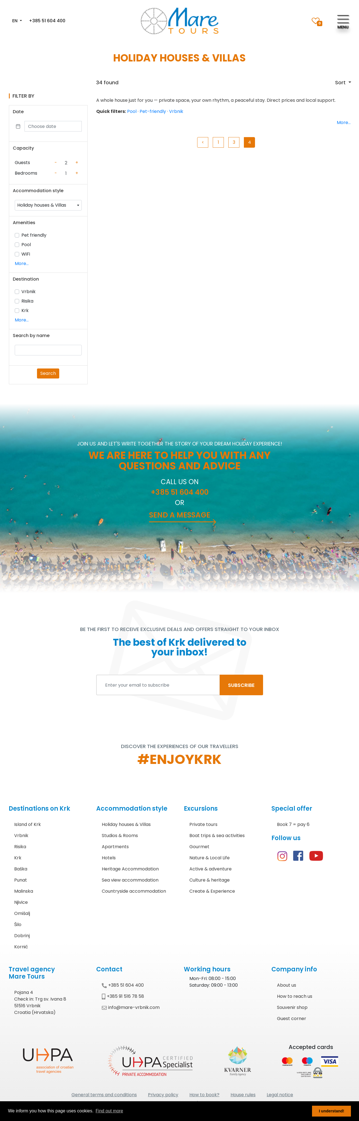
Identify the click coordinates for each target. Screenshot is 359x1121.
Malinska (23, 891)
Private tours (203, 824)
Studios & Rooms (120, 835)
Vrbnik (28, 291)
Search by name (31, 335)
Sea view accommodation (130, 880)
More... (22, 263)
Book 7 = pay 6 (293, 824)
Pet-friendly (153, 111)
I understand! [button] (331, 1111)
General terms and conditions (104, 1095)
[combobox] (48, 205)
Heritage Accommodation (130, 869)
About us (286, 985)
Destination (26, 279)
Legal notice (280, 1095)
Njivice (21, 902)
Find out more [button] (109, 1110)
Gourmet (199, 846)
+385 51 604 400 (47, 21)
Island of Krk (27, 824)
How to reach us (294, 996)
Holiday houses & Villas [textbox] (41, 205)
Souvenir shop (292, 1007)
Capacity (23, 148)
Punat (20, 880)
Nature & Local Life (209, 858)
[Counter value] (66, 162)
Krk (25, 310)
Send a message (179, 515)
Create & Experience (212, 891)
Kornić (21, 947)
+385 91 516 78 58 (123, 996)
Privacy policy (163, 1095)
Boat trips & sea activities (217, 835)
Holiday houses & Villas (126, 824)
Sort (341, 82)
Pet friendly (33, 235)
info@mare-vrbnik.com (131, 1007)
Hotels (109, 858)
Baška (20, 869)
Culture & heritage (209, 880)
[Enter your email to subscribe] (158, 685)
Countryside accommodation (134, 891)
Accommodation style (38, 190)
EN (15, 21)
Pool (26, 244)
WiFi (25, 254)
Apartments (115, 846)
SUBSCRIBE (241, 685)
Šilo (17, 924)
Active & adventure (210, 869)
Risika (27, 301)
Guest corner (291, 1018)
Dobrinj (22, 935)
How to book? (204, 1095)
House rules (243, 1095)
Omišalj (22, 913)
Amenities (24, 222)
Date (18, 111)
